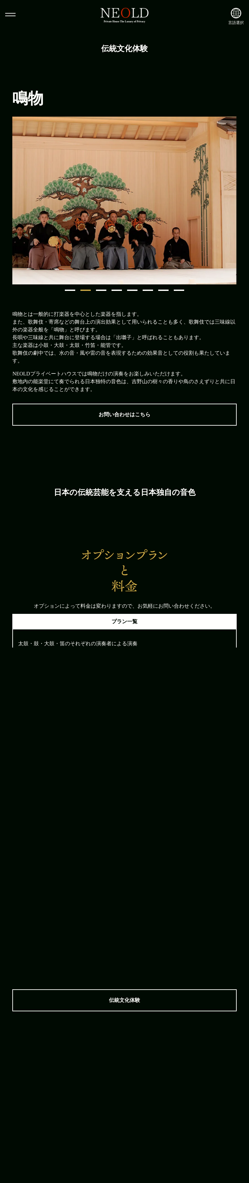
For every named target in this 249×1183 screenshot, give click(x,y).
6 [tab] (148, 290)
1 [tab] (70, 290)
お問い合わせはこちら (124, 414)
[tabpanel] (124, 200)
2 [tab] (85, 290)
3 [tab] (101, 290)
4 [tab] (116, 290)
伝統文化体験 (124, 1000)
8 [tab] (179, 290)
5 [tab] (132, 290)
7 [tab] (163, 290)
